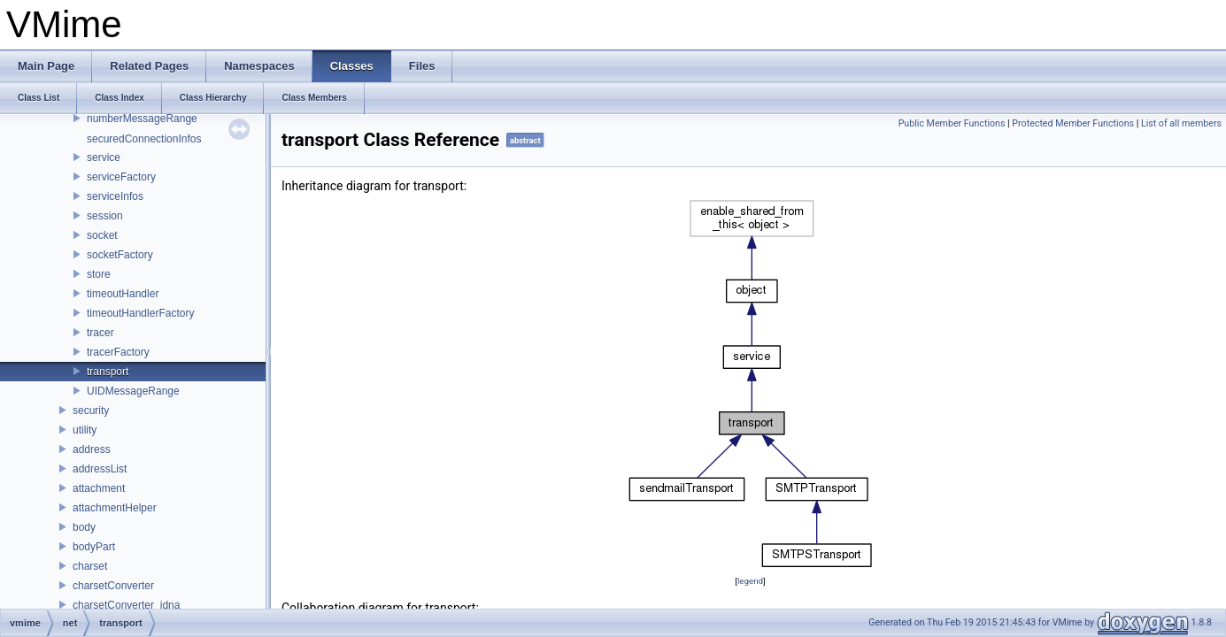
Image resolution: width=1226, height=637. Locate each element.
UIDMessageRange (133, 391)
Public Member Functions (952, 123)
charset (90, 566)
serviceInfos (115, 196)
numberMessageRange (142, 118)
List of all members (1181, 123)
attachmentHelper (115, 508)
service (103, 157)
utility (84, 430)
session (105, 216)
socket (102, 235)
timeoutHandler (122, 294)
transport (107, 371)
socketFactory (120, 255)
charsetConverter (113, 585)
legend (750, 581)
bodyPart (94, 547)
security (91, 410)
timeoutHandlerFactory (140, 313)
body (84, 527)
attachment (99, 488)
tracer (100, 332)
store (99, 274)
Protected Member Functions (1073, 123)
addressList (100, 469)
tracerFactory (118, 352)
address (92, 449)
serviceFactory (121, 177)
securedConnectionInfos (144, 139)
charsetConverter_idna (126, 605)
